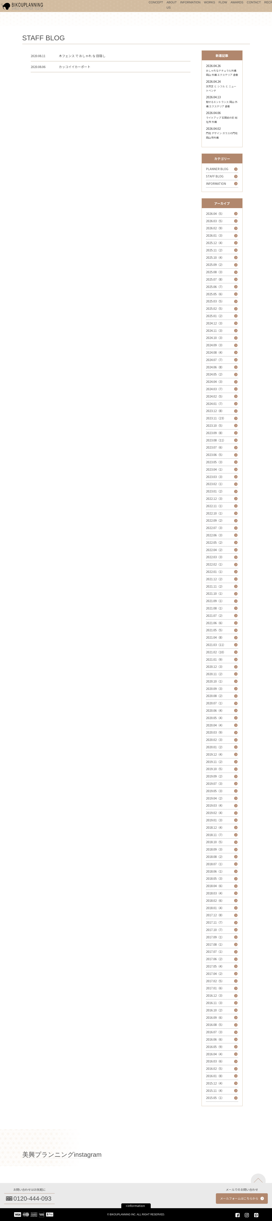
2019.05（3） (215, 791)
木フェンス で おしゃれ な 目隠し (82, 56)
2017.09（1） (215, 937)
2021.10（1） (215, 593)
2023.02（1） (215, 484)
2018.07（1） (215, 864)
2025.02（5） (215, 308)
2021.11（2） (215, 586)
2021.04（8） (215, 637)
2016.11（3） (215, 1003)
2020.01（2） (215, 747)
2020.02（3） (215, 740)
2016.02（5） (215, 1068)
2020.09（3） (215, 689)
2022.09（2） (215, 520)
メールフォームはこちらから (239, 1198)
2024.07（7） (215, 360)
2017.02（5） (215, 981)
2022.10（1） (215, 513)
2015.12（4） (215, 1083)
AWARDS (237, 2)
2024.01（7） (215, 404)
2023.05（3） (215, 462)
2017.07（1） (215, 951)
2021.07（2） (215, 615)
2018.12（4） (215, 827)
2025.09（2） (215, 265)
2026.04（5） (215, 213)
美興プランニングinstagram (62, 1154)
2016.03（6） (215, 1061)
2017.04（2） (215, 974)
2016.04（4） (215, 1054)
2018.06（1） (215, 871)
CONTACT (254, 2)
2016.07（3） (215, 1032)
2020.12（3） (215, 666)
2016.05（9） (215, 1047)
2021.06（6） (215, 623)
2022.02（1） (215, 564)
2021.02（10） (216, 652)
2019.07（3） (215, 783)
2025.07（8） (215, 279)
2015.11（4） (215, 1090)
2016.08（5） (215, 1025)
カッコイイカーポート (74, 66)
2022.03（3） (215, 557)
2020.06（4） (215, 710)
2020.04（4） (215, 725)
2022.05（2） (215, 542)
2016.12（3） (215, 995)
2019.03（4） (215, 805)
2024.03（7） (215, 389)
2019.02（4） (215, 813)
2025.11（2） (215, 250)
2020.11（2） (215, 674)
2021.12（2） (215, 579)
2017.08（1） (215, 944)
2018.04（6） (215, 886)
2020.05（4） (215, 718)
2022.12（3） (215, 498)
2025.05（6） (215, 294)
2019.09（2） (215, 776)
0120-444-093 (32, 1198)
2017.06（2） (215, 959)
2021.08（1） (215, 608)
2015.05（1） (215, 1098)
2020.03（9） (215, 732)
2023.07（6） (215, 447)
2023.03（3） (215, 477)
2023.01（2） (215, 491)
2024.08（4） (215, 352)
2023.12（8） (215, 411)
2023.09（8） (215, 433)
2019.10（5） (215, 769)
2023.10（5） (215, 425)
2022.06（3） (215, 535)
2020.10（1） (215, 681)
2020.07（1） (215, 703)
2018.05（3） (215, 878)
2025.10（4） (215, 257)
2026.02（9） (215, 228)
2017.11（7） (215, 922)
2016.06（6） (215, 1039)
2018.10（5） (215, 842)
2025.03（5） (215, 301)
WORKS (209, 2)
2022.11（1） (215, 506)
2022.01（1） (215, 572)
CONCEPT (156, 2)
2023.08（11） (216, 440)
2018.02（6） (215, 900)
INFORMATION (190, 2)
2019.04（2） (215, 798)
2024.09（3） (215, 345)
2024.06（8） (215, 367)
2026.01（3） (215, 235)
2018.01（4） (215, 908)
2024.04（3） (215, 381)
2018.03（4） (215, 893)
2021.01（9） (215, 659)
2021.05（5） (215, 630)
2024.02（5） (215, 396)
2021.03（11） (216, 645)
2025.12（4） (215, 243)
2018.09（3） (215, 849)
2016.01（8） (215, 1076)
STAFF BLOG (214, 176)
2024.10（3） (215, 338)
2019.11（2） (215, 762)
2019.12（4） (215, 754)
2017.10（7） (215, 930)
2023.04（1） (215, 469)
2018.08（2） (215, 857)
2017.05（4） (215, 966)
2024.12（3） (215, 323)
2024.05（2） (215, 374)
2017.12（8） (215, 915)
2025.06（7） (215, 287)
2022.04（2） (215, 550)
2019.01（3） (215, 820)
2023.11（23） (216, 418)
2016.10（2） (215, 1010)
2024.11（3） (215, 330)
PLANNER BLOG (217, 169)
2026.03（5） (215, 221)
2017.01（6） (215, 988)
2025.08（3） (215, 272)
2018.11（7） (215, 835)
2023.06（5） (215, 455)
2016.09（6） (215, 1017)
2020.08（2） (215, 696)
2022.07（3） (215, 528)
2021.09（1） (215, 601)
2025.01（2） (215, 316)
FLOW (223, 2)
